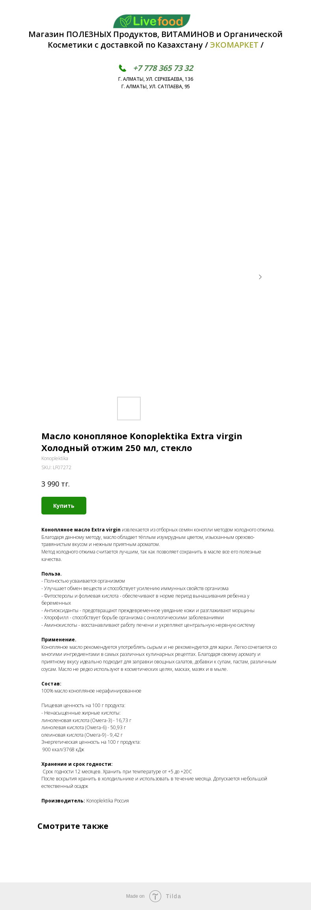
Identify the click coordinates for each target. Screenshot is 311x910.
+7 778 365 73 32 (163, 68)
